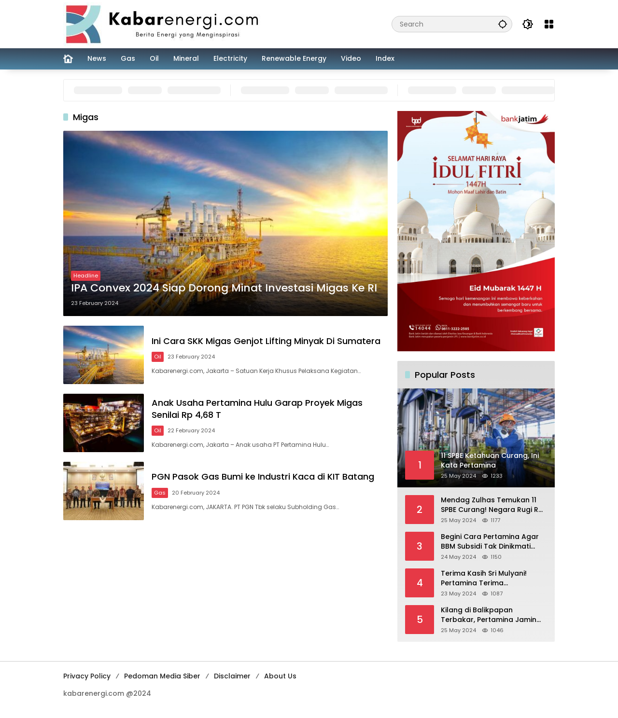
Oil (158, 356)
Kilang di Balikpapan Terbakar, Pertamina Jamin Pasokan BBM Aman (488, 615)
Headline (85, 275)
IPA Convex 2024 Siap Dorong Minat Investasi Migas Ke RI (224, 288)
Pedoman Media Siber (162, 676)
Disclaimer (232, 676)
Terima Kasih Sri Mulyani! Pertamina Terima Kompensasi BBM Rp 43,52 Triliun (487, 578)
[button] (502, 24)
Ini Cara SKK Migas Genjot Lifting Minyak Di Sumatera (266, 341)
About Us (280, 676)
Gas (160, 493)
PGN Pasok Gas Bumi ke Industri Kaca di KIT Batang (263, 477)
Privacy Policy (87, 676)
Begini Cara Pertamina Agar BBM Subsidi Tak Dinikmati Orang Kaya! (490, 541)
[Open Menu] (549, 24)
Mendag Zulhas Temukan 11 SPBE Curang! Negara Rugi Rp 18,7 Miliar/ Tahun (492, 505)
